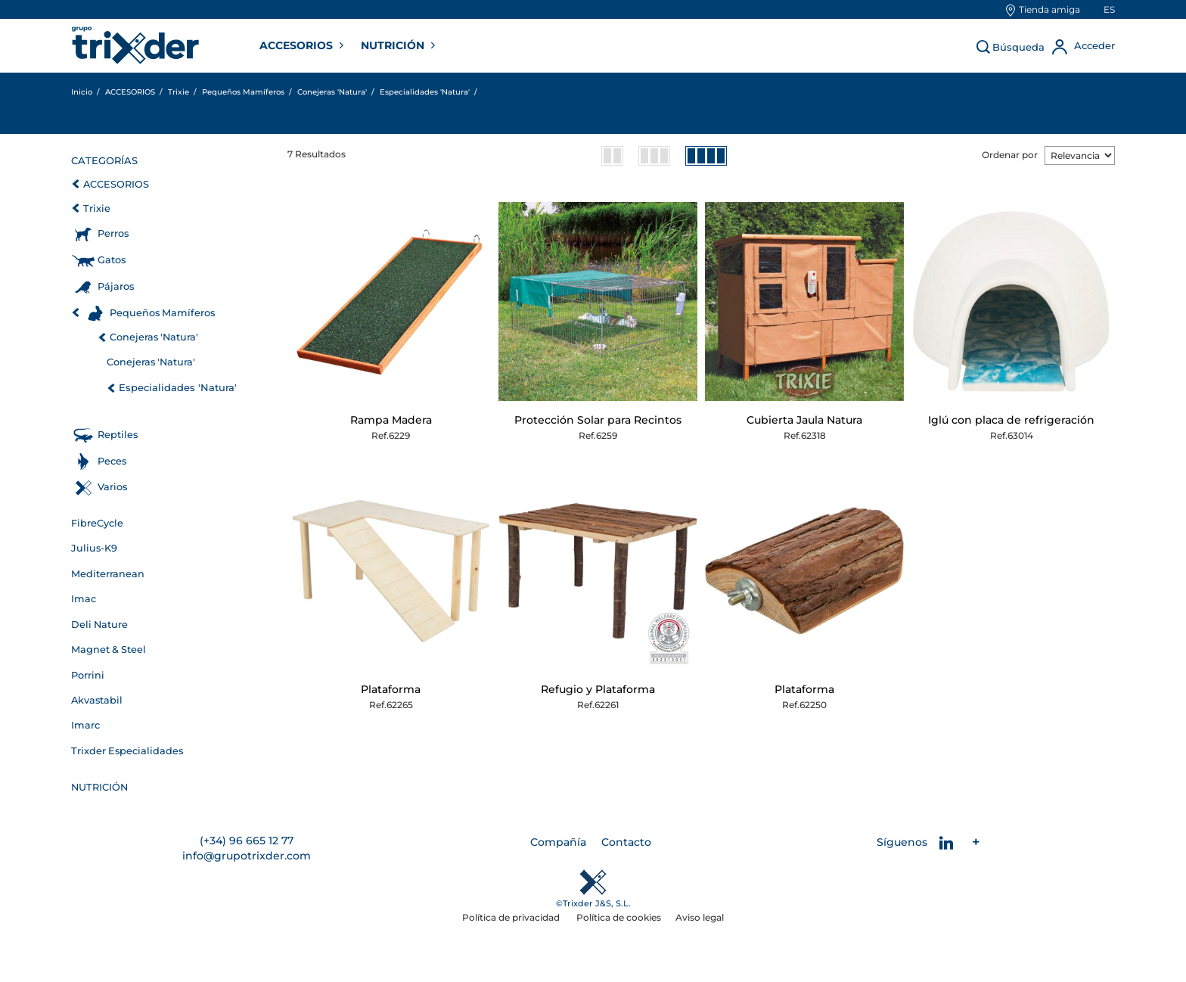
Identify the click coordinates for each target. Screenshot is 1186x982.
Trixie (96, 208)
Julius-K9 (94, 548)
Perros (113, 233)
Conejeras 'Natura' (154, 337)
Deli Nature (99, 624)
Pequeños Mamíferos (162, 313)
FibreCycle (97, 523)
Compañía (558, 842)
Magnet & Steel (108, 649)
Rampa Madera (391, 420)
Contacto (626, 842)
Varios (112, 487)
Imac (83, 598)
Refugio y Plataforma (598, 689)
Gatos (112, 260)
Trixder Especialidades (127, 751)
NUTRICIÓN (394, 45)
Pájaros (116, 286)
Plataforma (391, 689)
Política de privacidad (512, 917)
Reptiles (118, 434)
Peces (112, 461)
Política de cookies (618, 917)
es (1109, 9)
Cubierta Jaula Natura (804, 420)
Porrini (87, 675)
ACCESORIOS (297, 45)
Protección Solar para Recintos (597, 420)
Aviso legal (699, 917)
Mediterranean (107, 574)
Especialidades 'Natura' (178, 387)
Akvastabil (97, 700)
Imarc (85, 725)
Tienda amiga (1049, 9)
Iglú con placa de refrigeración (1011, 420)
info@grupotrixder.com (246, 855)
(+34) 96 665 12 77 (246, 840)
